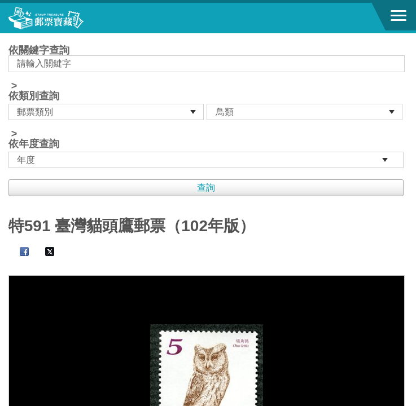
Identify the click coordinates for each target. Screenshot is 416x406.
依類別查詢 (33, 96)
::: (12, 38)
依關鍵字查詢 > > (208, 106)
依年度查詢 (33, 144)
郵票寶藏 (70, 18)
